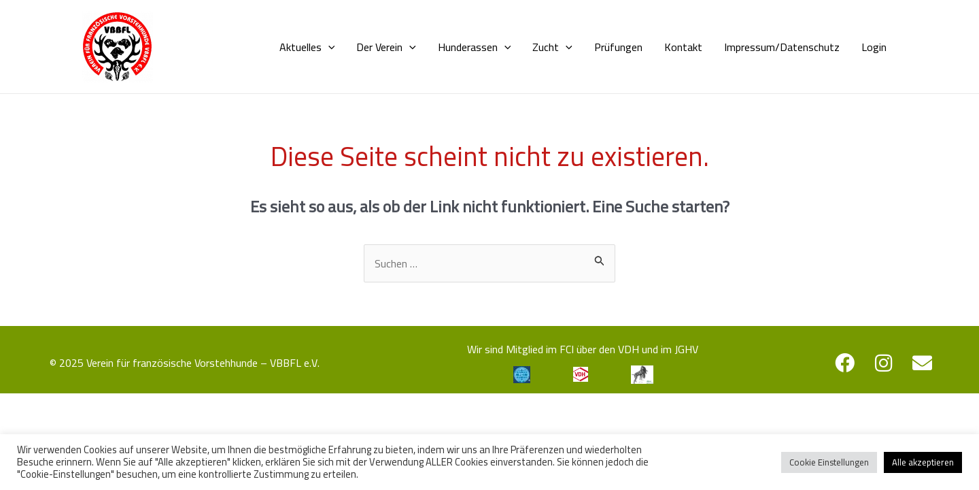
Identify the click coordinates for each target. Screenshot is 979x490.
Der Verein (386, 47)
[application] (328, 47)
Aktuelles (307, 47)
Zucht (552, 47)
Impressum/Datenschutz (782, 47)
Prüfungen (618, 47)
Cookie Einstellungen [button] (829, 462)
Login (874, 47)
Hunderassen (474, 47)
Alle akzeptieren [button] (923, 462)
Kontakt (683, 47)
